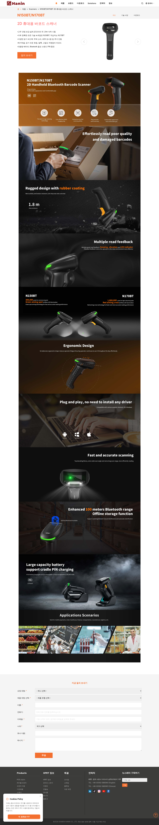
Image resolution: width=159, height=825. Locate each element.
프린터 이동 (21, 786)
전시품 (45, 792)
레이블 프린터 (22, 783)
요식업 (66, 780)
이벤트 (45, 786)
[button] (138, 41)
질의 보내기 (27, 55)
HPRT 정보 (47, 780)
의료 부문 (67, 789)
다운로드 (80, 3)
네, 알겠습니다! (23, 817)
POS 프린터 (21, 780)
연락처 (102, 3)
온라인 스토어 (48, 783)
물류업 (66, 786)
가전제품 (20, 789)
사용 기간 (95, 822)
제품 (62, 3)
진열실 (45, 789)
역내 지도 (102, 822)
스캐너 (19, 792)
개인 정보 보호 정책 (84, 822)
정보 (110, 3)
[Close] (40, 796)
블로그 (45, 799)
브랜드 (71, 3)
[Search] (142, 3)
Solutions (92, 3)
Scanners (33, 9)
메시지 (45, 796)
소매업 (66, 783)
